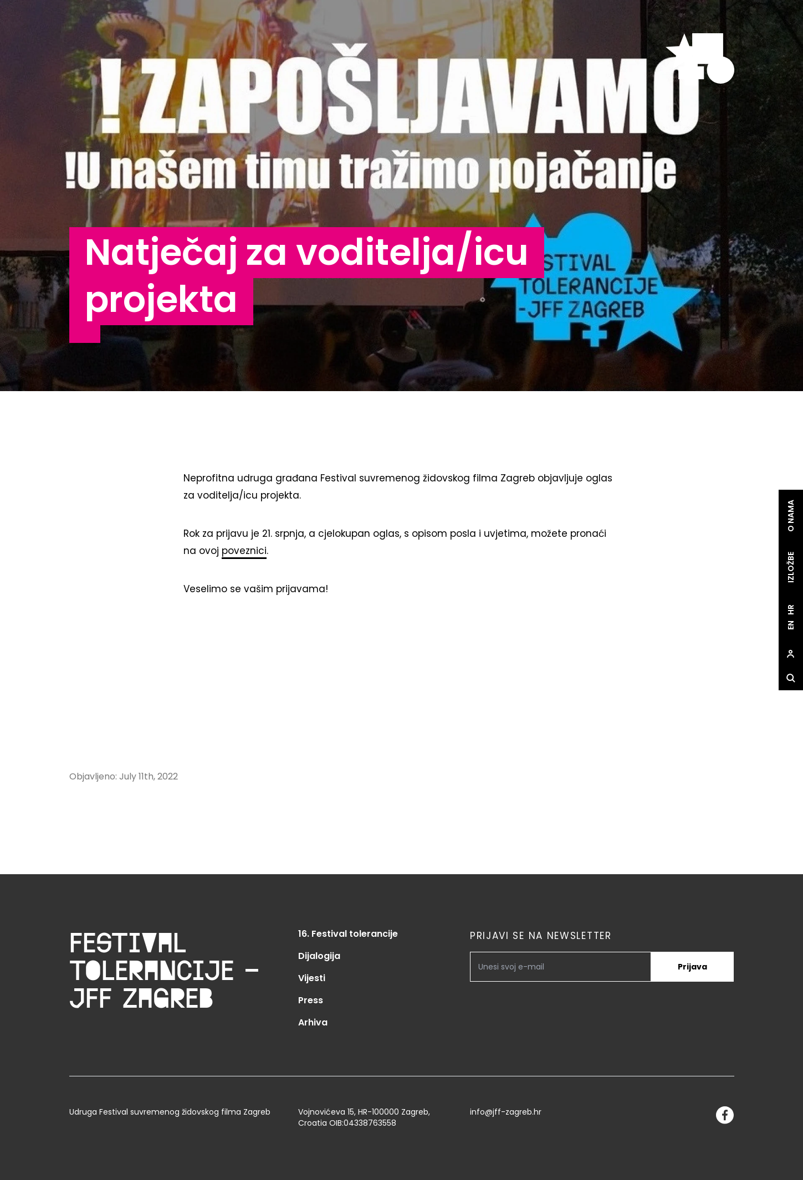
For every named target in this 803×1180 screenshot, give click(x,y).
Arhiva (313, 1022)
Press (310, 1000)
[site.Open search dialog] (791, 678)
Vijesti (311, 978)
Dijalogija (319, 956)
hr (790, 609)
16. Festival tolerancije (348, 933)
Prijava (692, 966)
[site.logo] (700, 59)
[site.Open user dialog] (791, 654)
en (790, 625)
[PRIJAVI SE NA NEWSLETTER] (561, 967)
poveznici (244, 550)
